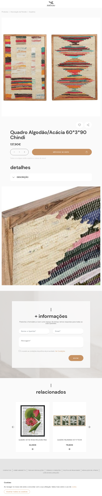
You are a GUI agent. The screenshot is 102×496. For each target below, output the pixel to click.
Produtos (5, 12)
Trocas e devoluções (36, 470)
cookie (74, 487)
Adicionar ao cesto (70, 152)
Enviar (76, 358)
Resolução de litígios (90, 470)
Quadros (32, 12)
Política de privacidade (71, 470)
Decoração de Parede (19, 12)
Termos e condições (53, 470)
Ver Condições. (60, 351)
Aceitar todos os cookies (17, 492)
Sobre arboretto (20, 470)
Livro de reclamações (51, 473)
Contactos (7, 470)
